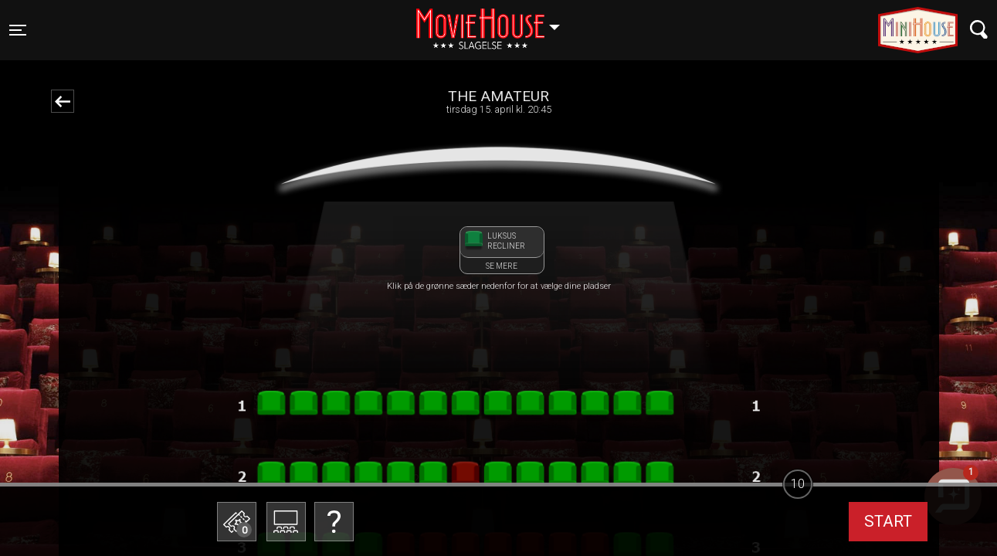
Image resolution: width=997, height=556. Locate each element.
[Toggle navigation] (18, 30)
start (888, 521)
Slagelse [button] (495, 21)
